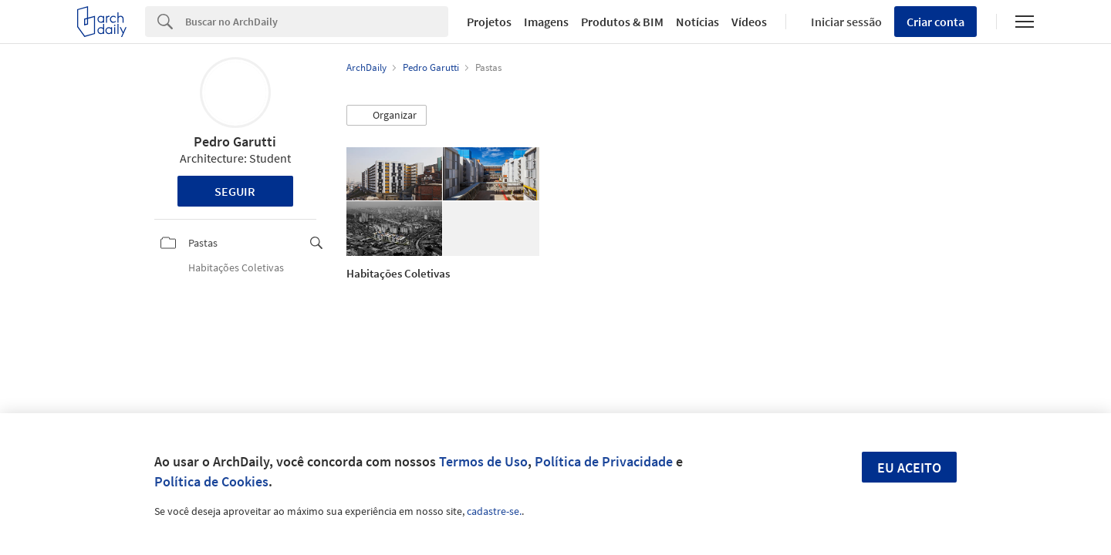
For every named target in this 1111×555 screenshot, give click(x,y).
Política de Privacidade (604, 461)
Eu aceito (909, 467)
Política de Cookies (211, 481)
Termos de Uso (483, 461)
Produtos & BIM (622, 21)
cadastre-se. (494, 511)
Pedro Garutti (235, 141)
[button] (386, 115)
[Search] (316, 21)
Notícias (697, 21)
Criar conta (935, 21)
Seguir (234, 191)
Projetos (489, 21)
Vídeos (749, 21)
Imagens (546, 21)
